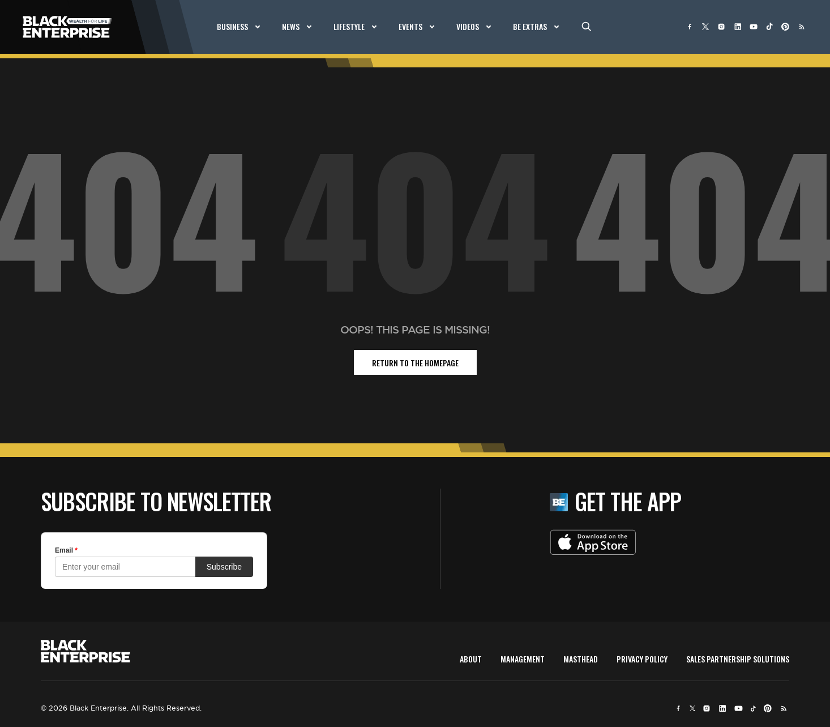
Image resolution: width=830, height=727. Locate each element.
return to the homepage (415, 363)
